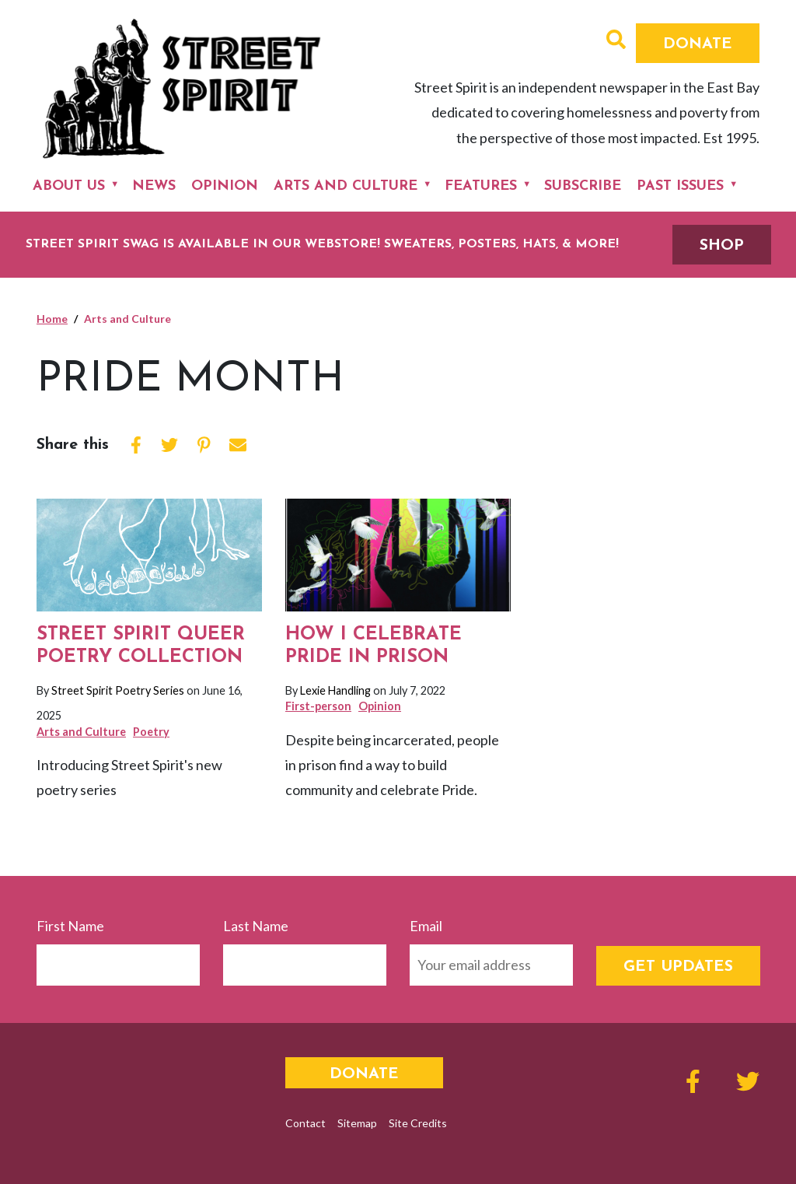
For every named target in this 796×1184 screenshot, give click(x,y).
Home (52, 318)
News (154, 186)
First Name (70, 925)
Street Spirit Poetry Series (117, 690)
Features (481, 186)
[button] (616, 41)
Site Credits (418, 1123)
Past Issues (680, 186)
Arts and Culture (345, 186)
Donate (697, 44)
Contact (305, 1123)
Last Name (255, 925)
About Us (69, 186)
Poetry (151, 731)
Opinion (224, 186)
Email (426, 925)
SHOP (722, 246)
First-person (318, 706)
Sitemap (357, 1123)
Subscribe (582, 186)
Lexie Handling (335, 690)
